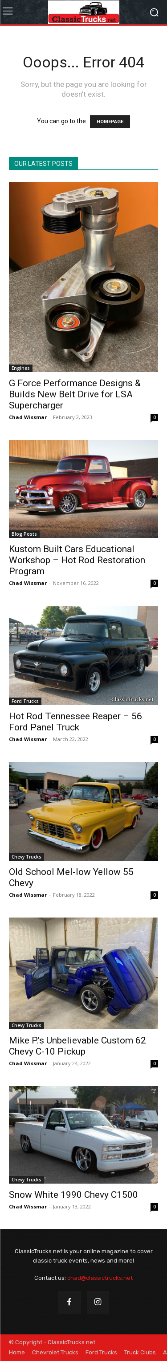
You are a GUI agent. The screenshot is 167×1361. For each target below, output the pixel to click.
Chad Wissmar (28, 417)
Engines (21, 368)
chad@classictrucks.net (100, 1278)
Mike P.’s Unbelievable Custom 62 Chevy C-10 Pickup (77, 1046)
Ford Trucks (25, 701)
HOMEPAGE (110, 122)
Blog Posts (24, 534)
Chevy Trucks (26, 857)
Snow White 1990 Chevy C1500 (73, 1194)
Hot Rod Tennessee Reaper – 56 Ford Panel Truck (75, 722)
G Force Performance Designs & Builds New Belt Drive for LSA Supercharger (75, 394)
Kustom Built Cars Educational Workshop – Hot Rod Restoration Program (77, 560)
